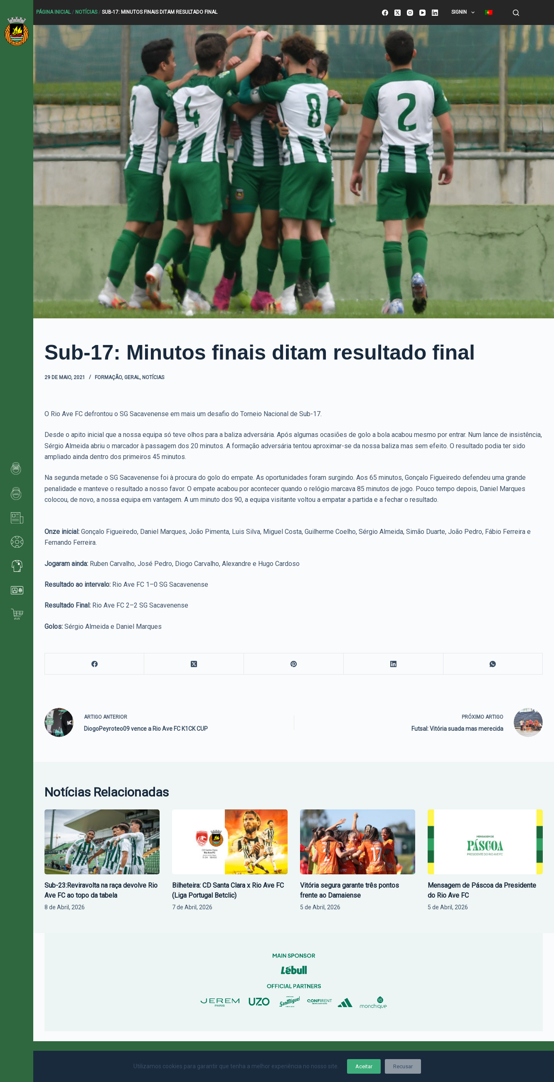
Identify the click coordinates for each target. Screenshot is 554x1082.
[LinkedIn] (435, 13)
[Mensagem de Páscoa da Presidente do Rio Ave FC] (485, 841)
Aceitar (363, 1066)
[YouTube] (422, 13)
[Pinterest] (294, 664)
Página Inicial (53, 12)
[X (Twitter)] (397, 13)
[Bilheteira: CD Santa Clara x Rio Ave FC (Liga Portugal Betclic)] (229, 841)
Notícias (86, 12)
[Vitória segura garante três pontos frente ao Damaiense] (357, 841)
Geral (132, 377)
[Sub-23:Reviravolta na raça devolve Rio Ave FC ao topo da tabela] (102, 841)
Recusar (403, 1066)
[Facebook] (385, 13)
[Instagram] (410, 13)
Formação (108, 377)
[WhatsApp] (493, 664)
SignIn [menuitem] (464, 12)
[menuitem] (488, 12)
